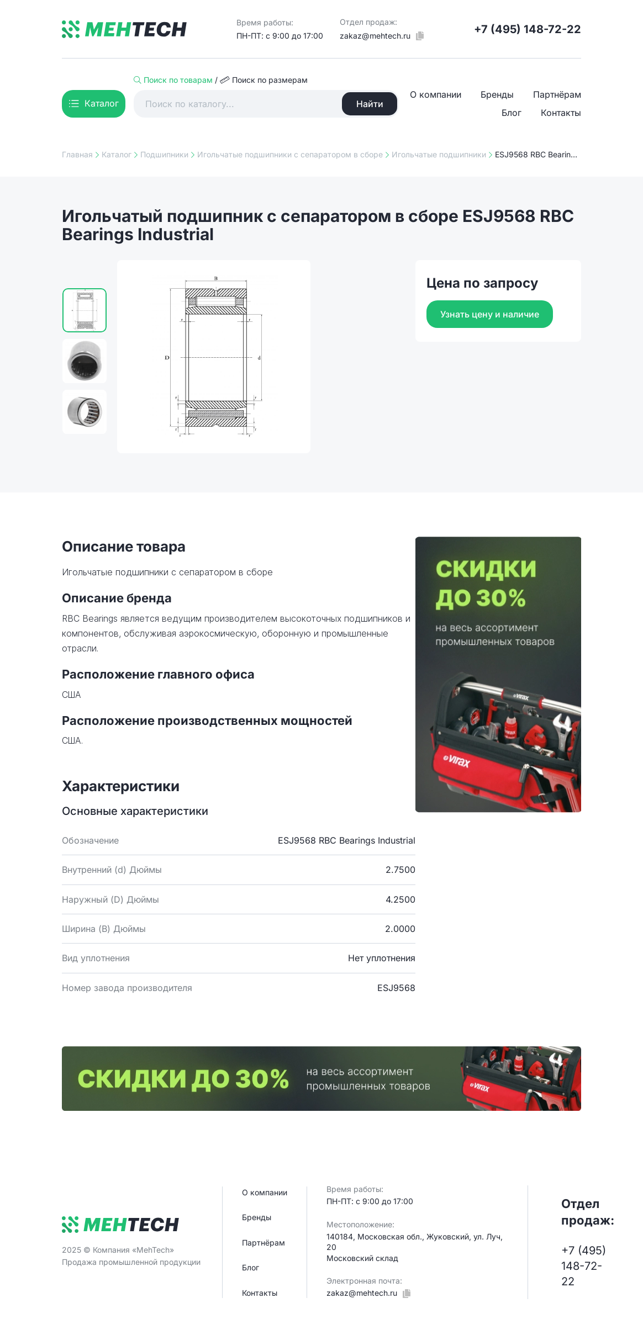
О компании (435, 94)
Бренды (497, 94)
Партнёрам (557, 94)
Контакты (561, 112)
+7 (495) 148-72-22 (527, 29)
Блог (511, 112)
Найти (369, 103)
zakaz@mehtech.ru (375, 35)
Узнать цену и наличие (489, 314)
